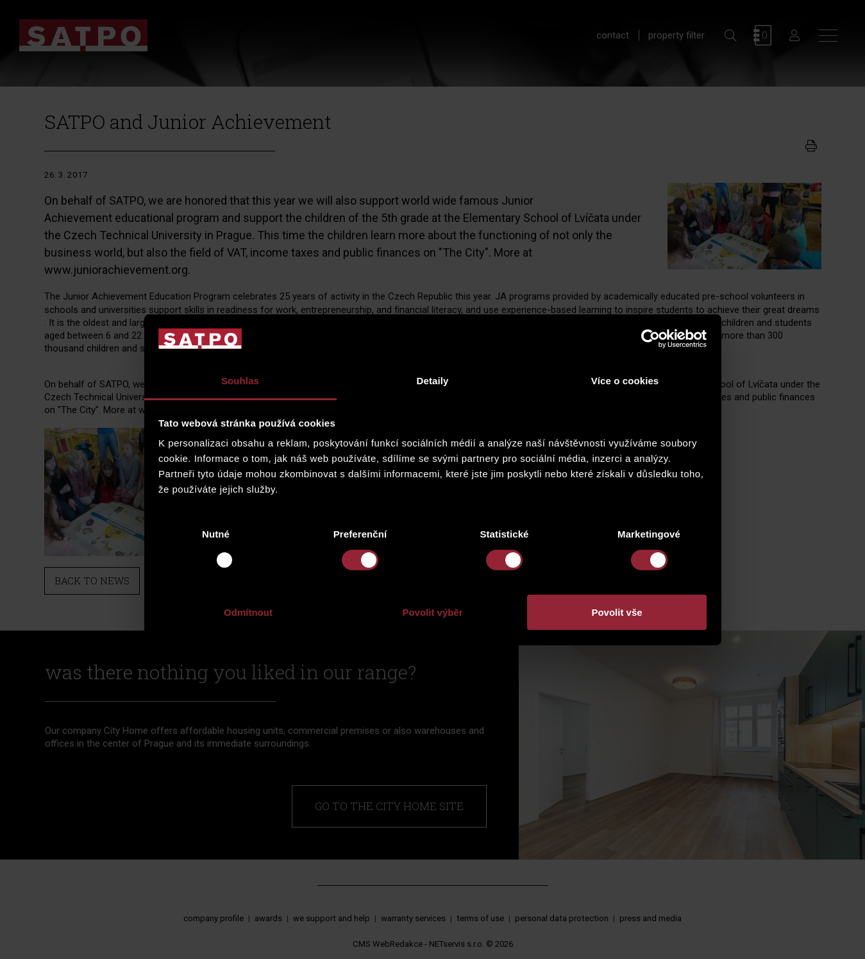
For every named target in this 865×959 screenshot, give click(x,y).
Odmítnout (248, 612)
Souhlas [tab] (240, 380)
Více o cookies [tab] (625, 380)
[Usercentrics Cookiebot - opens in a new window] (650, 338)
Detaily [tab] (433, 380)
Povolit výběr (432, 612)
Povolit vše (616, 612)
